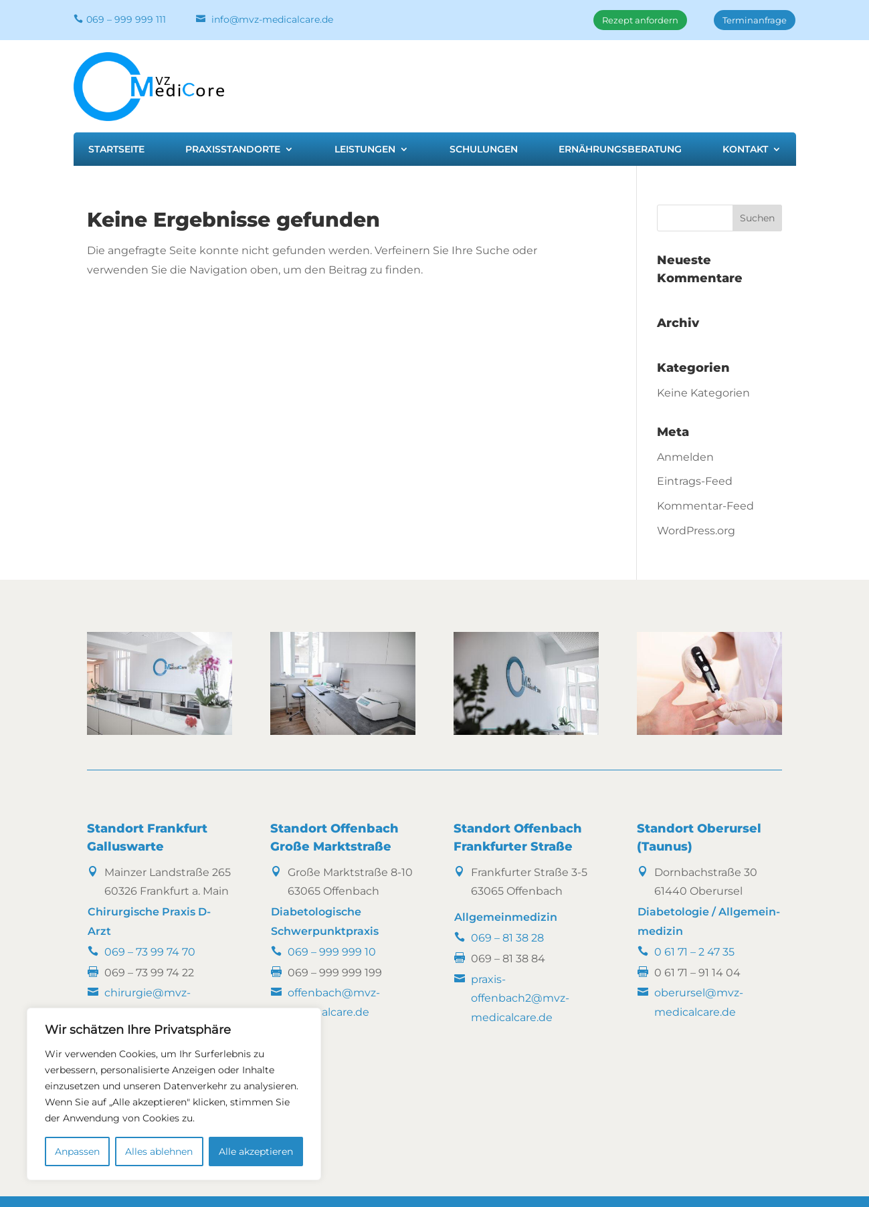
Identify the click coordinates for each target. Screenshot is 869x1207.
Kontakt (745, 149)
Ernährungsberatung (620, 149)
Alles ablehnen (159, 1151)
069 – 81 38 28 (507, 937)
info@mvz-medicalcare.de (272, 19)
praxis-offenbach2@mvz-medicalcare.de (520, 998)
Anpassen (77, 1151)
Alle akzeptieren (256, 1151)
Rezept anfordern (640, 20)
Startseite (116, 149)
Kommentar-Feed (705, 506)
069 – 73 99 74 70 (149, 952)
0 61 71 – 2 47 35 (694, 952)
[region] (174, 1094)
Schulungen (484, 149)
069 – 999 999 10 (332, 952)
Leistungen (364, 149)
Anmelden (685, 457)
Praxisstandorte (232, 149)
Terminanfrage (754, 20)
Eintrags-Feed (695, 481)
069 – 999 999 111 (126, 19)
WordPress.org (696, 530)
